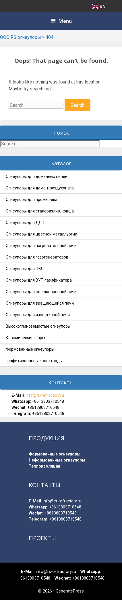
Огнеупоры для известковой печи (38, 314)
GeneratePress (70, 591)
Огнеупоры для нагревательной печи (41, 245)
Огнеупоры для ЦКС (25, 268)
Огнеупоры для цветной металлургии (41, 234)
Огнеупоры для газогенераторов (37, 257)
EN (99, 6)
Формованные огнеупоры (30, 349)
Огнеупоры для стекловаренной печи (41, 291)
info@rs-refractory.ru (44, 395)
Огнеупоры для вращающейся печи (40, 303)
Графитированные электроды (34, 360)
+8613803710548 (48, 401)
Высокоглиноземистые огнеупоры (38, 326)
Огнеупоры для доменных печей (36, 176)
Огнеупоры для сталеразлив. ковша (40, 211)
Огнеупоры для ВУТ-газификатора (39, 280)
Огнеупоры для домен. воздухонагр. (40, 188)
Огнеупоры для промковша (31, 199)
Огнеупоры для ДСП (25, 222)
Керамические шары (25, 337)
